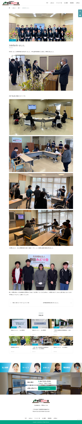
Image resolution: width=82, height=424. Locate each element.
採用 (12, 40)
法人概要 (66, 2)
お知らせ (52, 2)
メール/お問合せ (47, 388)
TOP (47, 2)
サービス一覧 (59, 2)
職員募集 (72, 2)
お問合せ (78, 2)
